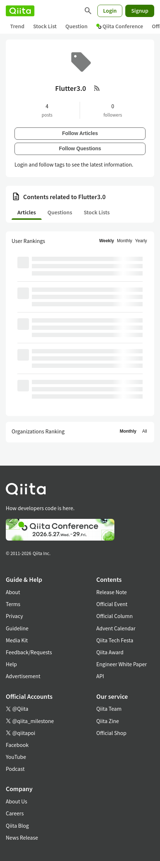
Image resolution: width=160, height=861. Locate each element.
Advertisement (23, 676)
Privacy (14, 616)
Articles (26, 212)
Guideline (17, 628)
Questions (59, 212)
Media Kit (17, 640)
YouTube (16, 756)
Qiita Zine (107, 720)
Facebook (17, 744)
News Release (22, 837)
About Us (16, 801)
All (144, 431)
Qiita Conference (119, 26)
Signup (139, 10)
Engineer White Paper (121, 664)
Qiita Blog (17, 825)
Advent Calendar (115, 628)
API (100, 676)
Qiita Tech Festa (114, 640)
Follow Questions (80, 148)
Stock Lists (97, 212)
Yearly (141, 240)
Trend (17, 26)
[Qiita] (20, 10)
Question (77, 26)
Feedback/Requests (29, 652)
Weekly (106, 240)
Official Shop (111, 732)
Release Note (111, 592)
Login (110, 10)
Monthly (124, 240)
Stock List (44, 26)
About (13, 592)
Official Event (111, 604)
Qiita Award (109, 652)
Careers (15, 813)
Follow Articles (80, 133)
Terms (13, 604)
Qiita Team (109, 708)
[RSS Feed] (97, 88)
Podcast (15, 768)
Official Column (114, 616)
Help (11, 664)
